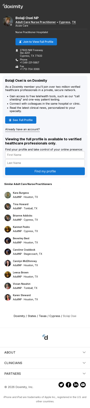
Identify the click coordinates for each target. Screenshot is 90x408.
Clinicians (45, 363)
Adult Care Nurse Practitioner (35, 22)
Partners (45, 373)
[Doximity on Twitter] (61, 385)
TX (74, 22)
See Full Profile (22, 120)
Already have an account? (22, 129)
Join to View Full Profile (36, 41)
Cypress (64, 22)
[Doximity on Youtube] (83, 385)
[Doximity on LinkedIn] (75, 385)
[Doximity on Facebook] (68, 385)
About (45, 352)
